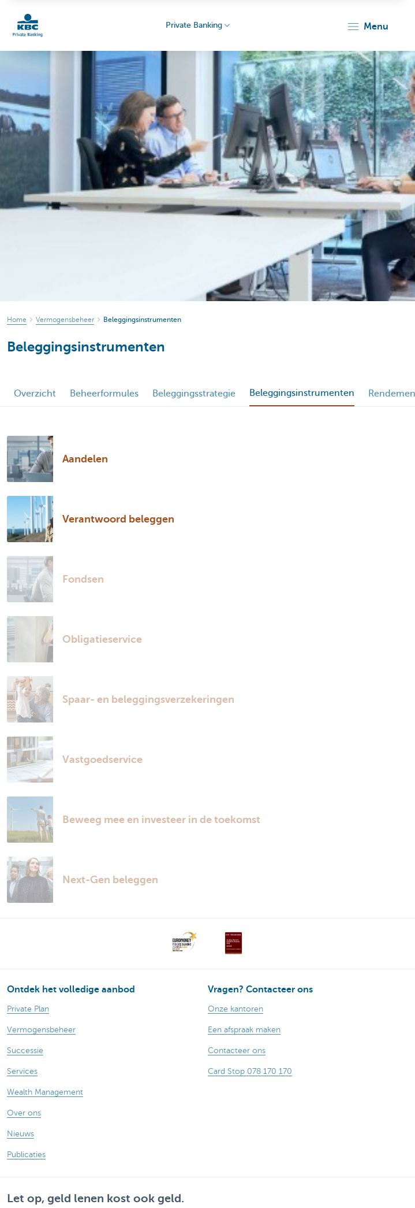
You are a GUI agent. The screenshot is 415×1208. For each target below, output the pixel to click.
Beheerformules (104, 393)
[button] (367, 26)
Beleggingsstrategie (193, 393)
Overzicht (35, 393)
